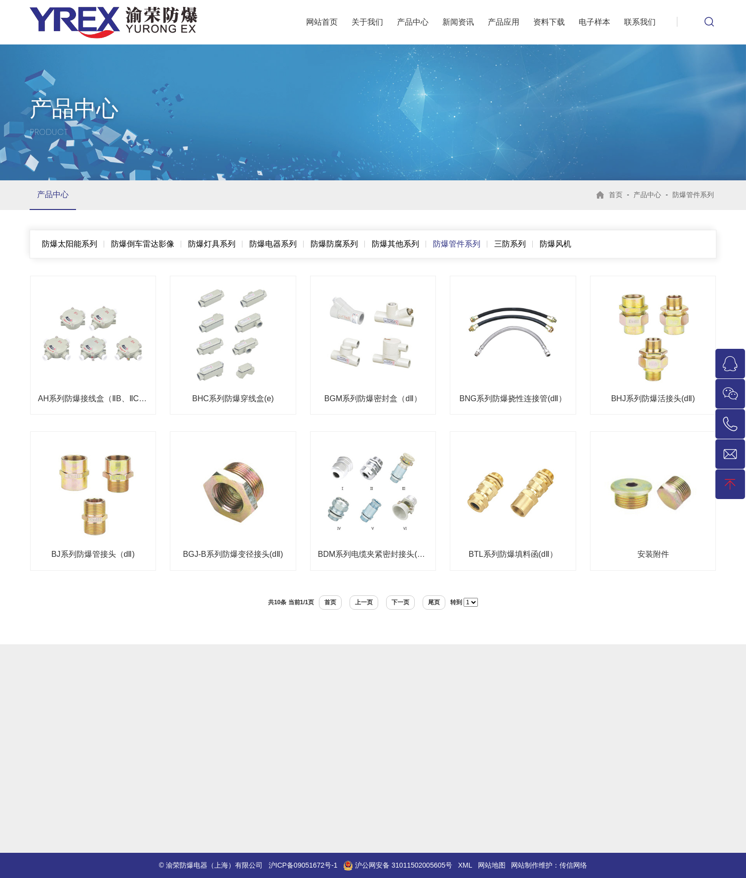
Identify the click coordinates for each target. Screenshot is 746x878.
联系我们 (640, 22)
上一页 (364, 602)
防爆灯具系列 (212, 244)
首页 (616, 195)
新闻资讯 (458, 22)
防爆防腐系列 (334, 244)
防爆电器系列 (273, 244)
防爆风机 (555, 244)
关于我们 (367, 22)
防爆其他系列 (395, 244)
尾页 (434, 602)
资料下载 (549, 22)
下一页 (400, 602)
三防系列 (510, 244)
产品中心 (413, 22)
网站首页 (322, 22)
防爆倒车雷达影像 (142, 244)
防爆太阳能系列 (69, 244)
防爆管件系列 (693, 195)
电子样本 (594, 22)
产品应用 (503, 22)
